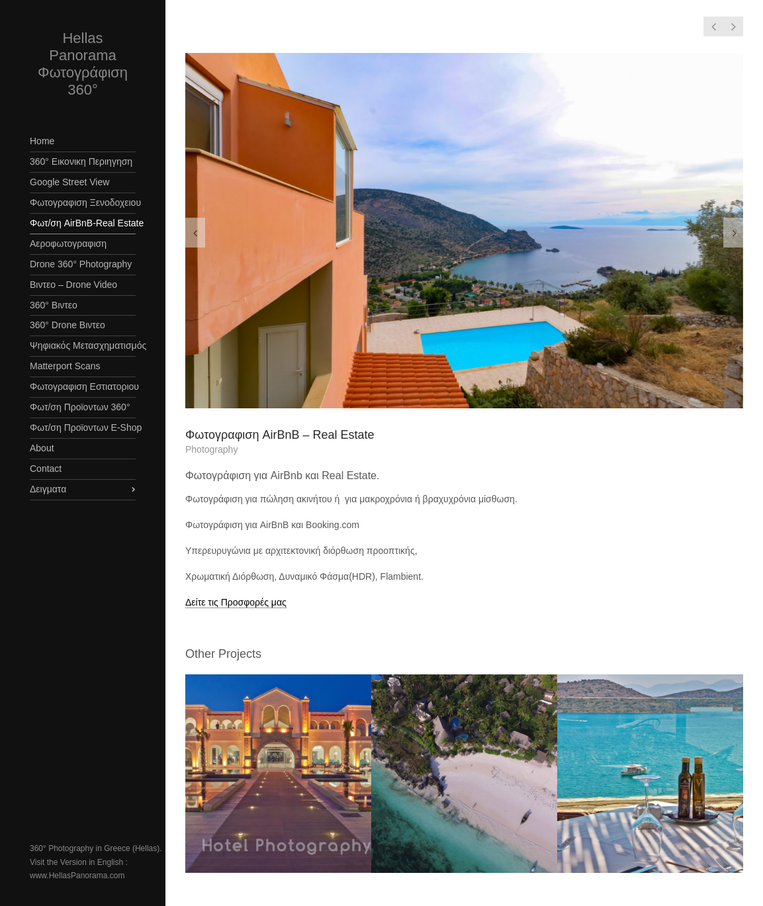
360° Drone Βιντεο (67, 325)
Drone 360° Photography (81, 264)
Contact (46, 468)
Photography (211, 449)
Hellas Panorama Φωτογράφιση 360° (83, 64)
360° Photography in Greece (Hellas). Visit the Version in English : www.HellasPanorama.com (96, 862)
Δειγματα (48, 489)
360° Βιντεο (53, 305)
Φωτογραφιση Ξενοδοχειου (83, 202)
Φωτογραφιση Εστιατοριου (83, 386)
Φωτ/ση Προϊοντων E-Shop (83, 427)
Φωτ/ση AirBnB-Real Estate (83, 223)
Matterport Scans (65, 366)
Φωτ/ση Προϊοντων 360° (80, 407)
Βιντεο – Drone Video (73, 284)
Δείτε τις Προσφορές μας (236, 602)
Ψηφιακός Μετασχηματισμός (83, 345)
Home (42, 141)
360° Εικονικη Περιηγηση (81, 161)
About (42, 448)
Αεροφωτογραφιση (68, 243)
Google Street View (69, 182)
